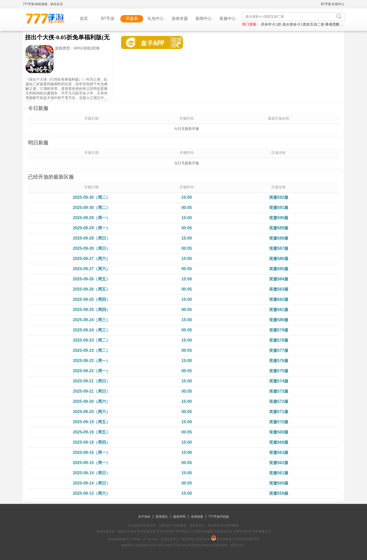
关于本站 (144, 516)
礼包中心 (338, 4)
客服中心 (227, 18)
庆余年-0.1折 (271, 24)
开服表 (132, 18)
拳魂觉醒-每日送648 (341, 24)
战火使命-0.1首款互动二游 (303, 24)
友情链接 (197, 516)
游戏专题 (180, 18)
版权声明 (179, 516)
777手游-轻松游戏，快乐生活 (43, 4)
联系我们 (162, 516)
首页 (84, 18)
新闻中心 (203, 18)
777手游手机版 (218, 516)
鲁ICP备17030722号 (196, 539)
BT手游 (326, 4)
